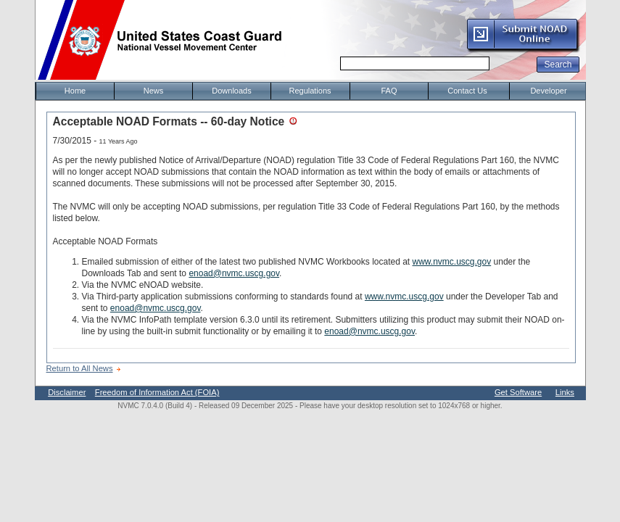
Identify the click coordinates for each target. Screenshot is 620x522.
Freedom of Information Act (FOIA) (157, 392)
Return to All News (79, 368)
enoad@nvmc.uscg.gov (234, 273)
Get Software (518, 392)
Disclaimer (67, 392)
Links (564, 392)
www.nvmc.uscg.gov (452, 262)
